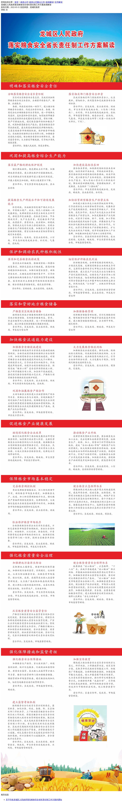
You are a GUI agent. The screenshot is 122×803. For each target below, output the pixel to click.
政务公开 (24, 2)
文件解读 (58, 2)
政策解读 (50, 2)
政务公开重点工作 (37, 2)
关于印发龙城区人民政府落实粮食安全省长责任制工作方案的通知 (34, 800)
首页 (16, 2)
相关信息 (5, 795)
